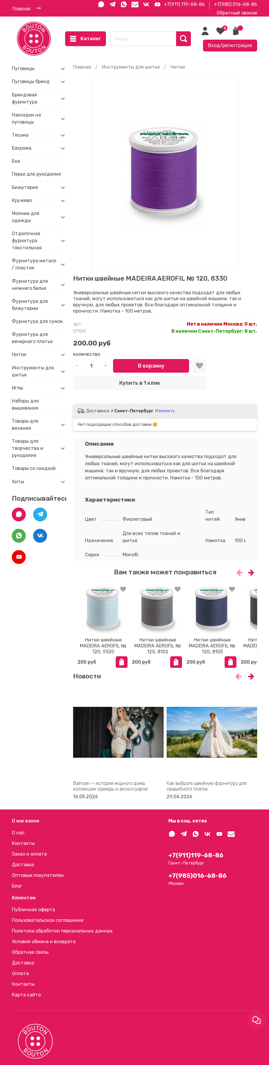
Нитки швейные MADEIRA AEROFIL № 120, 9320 (103, 650)
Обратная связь (30, 952)
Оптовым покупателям (38, 875)
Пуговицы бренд (31, 81)
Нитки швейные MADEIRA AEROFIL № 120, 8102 (165, 650)
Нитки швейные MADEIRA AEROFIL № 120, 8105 (228, 650)
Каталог (85, 39)
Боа (16, 161)
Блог (17, 886)
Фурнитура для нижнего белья (30, 284)
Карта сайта (26, 995)
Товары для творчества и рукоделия (27, 448)
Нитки (177, 67)
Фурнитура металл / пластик (34, 264)
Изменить (165, 410)
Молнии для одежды (25, 217)
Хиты (18, 481)
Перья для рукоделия (36, 174)
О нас (18, 832)
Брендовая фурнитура (24, 98)
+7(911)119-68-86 (195, 855)
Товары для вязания (25, 424)
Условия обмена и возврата (43, 941)
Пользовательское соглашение (47, 920)
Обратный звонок (237, 13)
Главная (21, 9)
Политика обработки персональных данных (62, 931)
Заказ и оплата (29, 854)
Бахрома (21, 148)
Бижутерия (25, 187)
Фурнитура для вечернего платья (32, 338)
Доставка (23, 864)
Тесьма (20, 135)
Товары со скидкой (34, 468)
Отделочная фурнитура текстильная (27, 241)
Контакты (23, 843)
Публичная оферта (33, 909)
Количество (86, 354)
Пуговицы (23, 68)
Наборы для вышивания (25, 404)
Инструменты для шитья (131, 67)
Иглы (17, 388)
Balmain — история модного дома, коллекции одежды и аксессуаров (110, 788)
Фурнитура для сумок (37, 321)
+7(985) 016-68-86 (235, 4)
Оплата (20, 973)
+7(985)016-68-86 (197, 875)
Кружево (22, 200)
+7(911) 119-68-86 (184, 4)
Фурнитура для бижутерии (30, 304)
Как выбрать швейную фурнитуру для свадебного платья (207, 788)
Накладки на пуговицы (26, 118)
